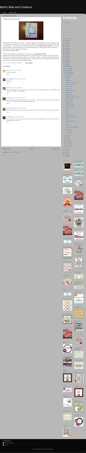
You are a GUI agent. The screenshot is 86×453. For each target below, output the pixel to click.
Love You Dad (69, 131)
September (68, 72)
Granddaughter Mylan (71, 121)
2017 (66, 58)
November (68, 68)
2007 (66, 154)
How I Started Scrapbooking (72, 127)
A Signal (67, 78)
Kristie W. (6, 445)
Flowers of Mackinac (70, 84)
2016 (66, 60)
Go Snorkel (68, 119)
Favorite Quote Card (70, 90)
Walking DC (68, 102)
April (67, 139)
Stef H (7, 70)
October (68, 70)
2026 (66, 40)
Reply (7, 74)
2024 (66, 44)
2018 (66, 56)
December (68, 66)
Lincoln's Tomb (69, 94)
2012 (66, 150)
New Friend (68, 88)
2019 (66, 54)
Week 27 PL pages (70, 104)
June (67, 135)
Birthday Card (69, 92)
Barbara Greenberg (8, 442)
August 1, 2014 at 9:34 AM (16, 87)
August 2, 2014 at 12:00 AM (18, 97)
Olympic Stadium (69, 115)
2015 (66, 62)
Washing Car (69, 129)
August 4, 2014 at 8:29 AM (20, 108)
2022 (66, 48)
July (67, 76)
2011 (66, 152)
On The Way (68, 125)
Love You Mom (69, 133)
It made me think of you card (72, 82)
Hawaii (67, 112)
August (67, 74)
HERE (16, 50)
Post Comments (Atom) (14, 152)
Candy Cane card (70, 98)
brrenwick (8, 116)
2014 (66, 64)
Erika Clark (9, 97)
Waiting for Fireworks (70, 106)
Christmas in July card (71, 117)
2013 (66, 148)
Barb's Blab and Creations (16, 7)
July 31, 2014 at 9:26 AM (19, 78)
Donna (8, 87)
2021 (66, 50)
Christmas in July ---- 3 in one (72, 96)
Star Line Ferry (69, 86)
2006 (66, 156)
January (68, 145)
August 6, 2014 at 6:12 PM (18, 116)
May (67, 137)
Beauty (67, 123)
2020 (66, 52)
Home (4, 12)
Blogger (51, 449)
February (68, 143)
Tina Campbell (10, 78)
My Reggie (68, 80)
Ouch (67, 110)
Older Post (56, 149)
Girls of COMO (69, 100)
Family (67, 108)
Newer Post (6, 149)
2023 (66, 46)
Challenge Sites (13, 12)
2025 (66, 42)
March (67, 141)
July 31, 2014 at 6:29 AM (15, 70)
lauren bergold (10, 108)
